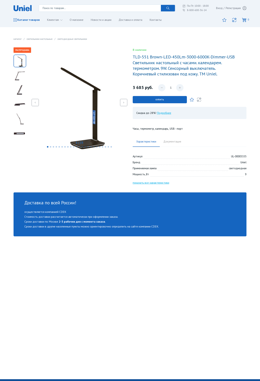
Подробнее (164, 113)
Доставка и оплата (131, 20)
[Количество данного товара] (170, 87)
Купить (160, 99)
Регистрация (236, 8)
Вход (219, 8)
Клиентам (53, 20)
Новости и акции (101, 20)
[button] (47, 147)
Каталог (27, 20)
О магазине (77, 20)
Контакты (156, 20)
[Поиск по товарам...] (100, 8)
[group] (79, 102)
